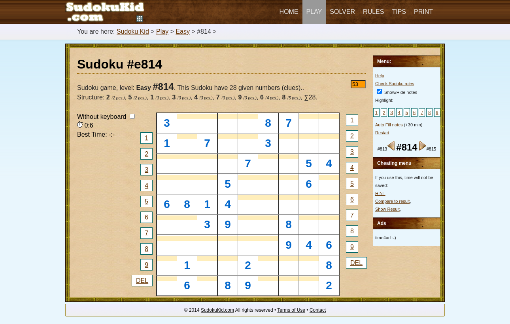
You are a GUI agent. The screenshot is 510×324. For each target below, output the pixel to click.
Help (379, 75)
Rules (373, 11)
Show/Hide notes (397, 92)
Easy (183, 31)
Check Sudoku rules (394, 83)
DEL (142, 280)
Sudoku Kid (133, 31)
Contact (318, 310)
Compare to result (392, 201)
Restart (382, 132)
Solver (342, 11)
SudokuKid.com (217, 310)
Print (423, 11)
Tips (399, 11)
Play (314, 11)
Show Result (387, 209)
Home (289, 11)
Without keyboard (106, 116)
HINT (380, 193)
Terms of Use (291, 310)
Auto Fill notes (389, 124)
